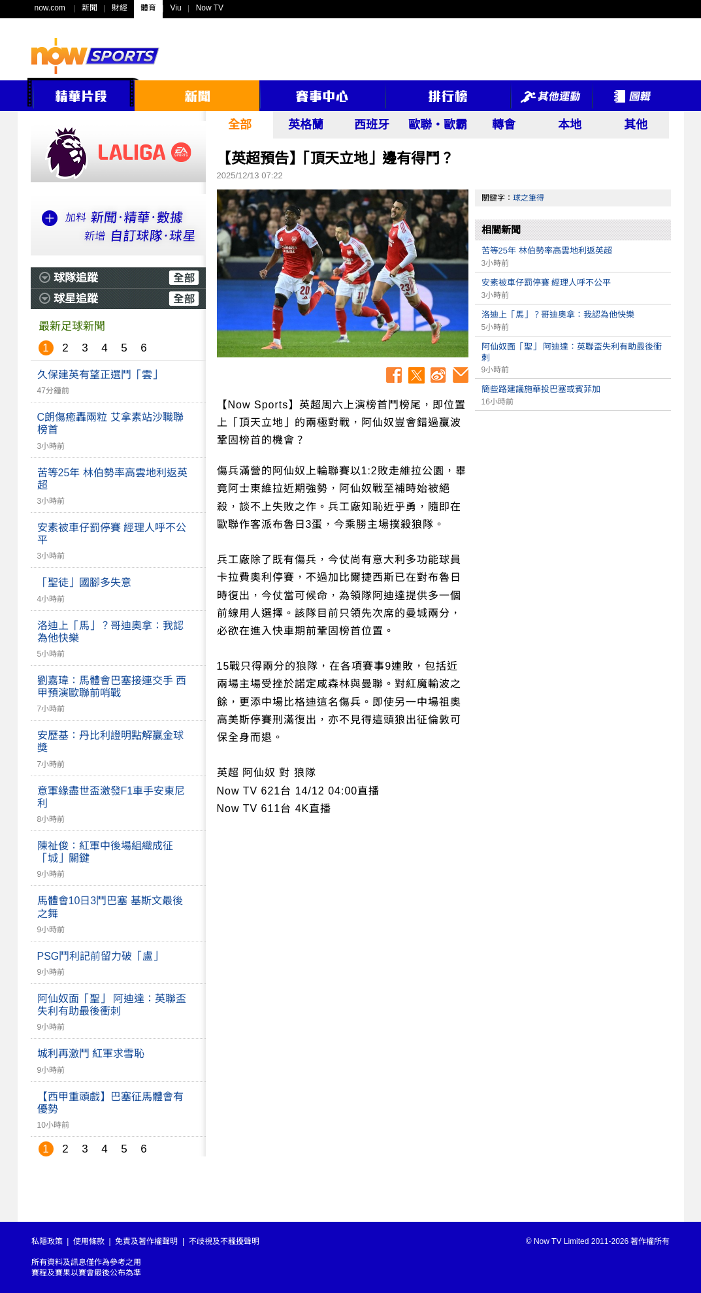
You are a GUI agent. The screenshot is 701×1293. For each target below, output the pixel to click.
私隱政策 (47, 1241)
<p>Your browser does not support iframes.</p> (573, 509)
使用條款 (89, 1241)
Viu (176, 8)
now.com (50, 8)
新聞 (89, 8)
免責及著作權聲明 (146, 1241)
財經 (119, 8)
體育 (148, 8)
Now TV (209, 8)
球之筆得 (528, 198)
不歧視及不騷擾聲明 (224, 1241)
